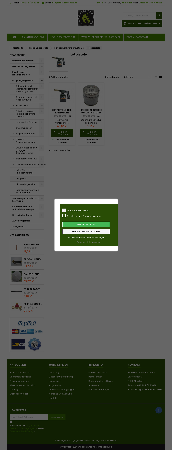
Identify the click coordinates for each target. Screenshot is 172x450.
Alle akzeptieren (86, 224)
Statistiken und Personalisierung (81, 216)
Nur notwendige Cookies (86, 231)
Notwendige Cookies (75, 210)
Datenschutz (83, 242)
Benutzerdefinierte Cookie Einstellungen (86, 237)
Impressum (95, 242)
